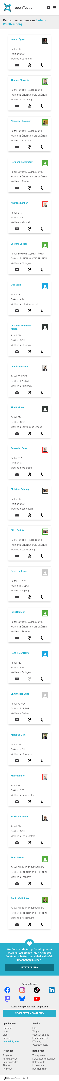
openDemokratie (40, 1034)
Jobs (5, 1031)
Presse (6, 1038)
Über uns (7, 1028)
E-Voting (36, 1041)
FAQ (34, 1028)
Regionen (7, 1068)
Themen (7, 1065)
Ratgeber (7, 1055)
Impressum (38, 1065)
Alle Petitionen (10, 1058)
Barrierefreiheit (39, 1068)
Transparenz (38, 1055)
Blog (5, 1034)
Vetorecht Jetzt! (40, 1044)
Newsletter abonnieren (29, 1013)
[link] (54, 8)
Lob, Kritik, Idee (11, 1041)
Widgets (36, 1031)
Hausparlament (40, 1038)
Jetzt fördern (29, 967)
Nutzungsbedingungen (43, 1058)
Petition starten (10, 1062)
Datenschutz (38, 1062)
